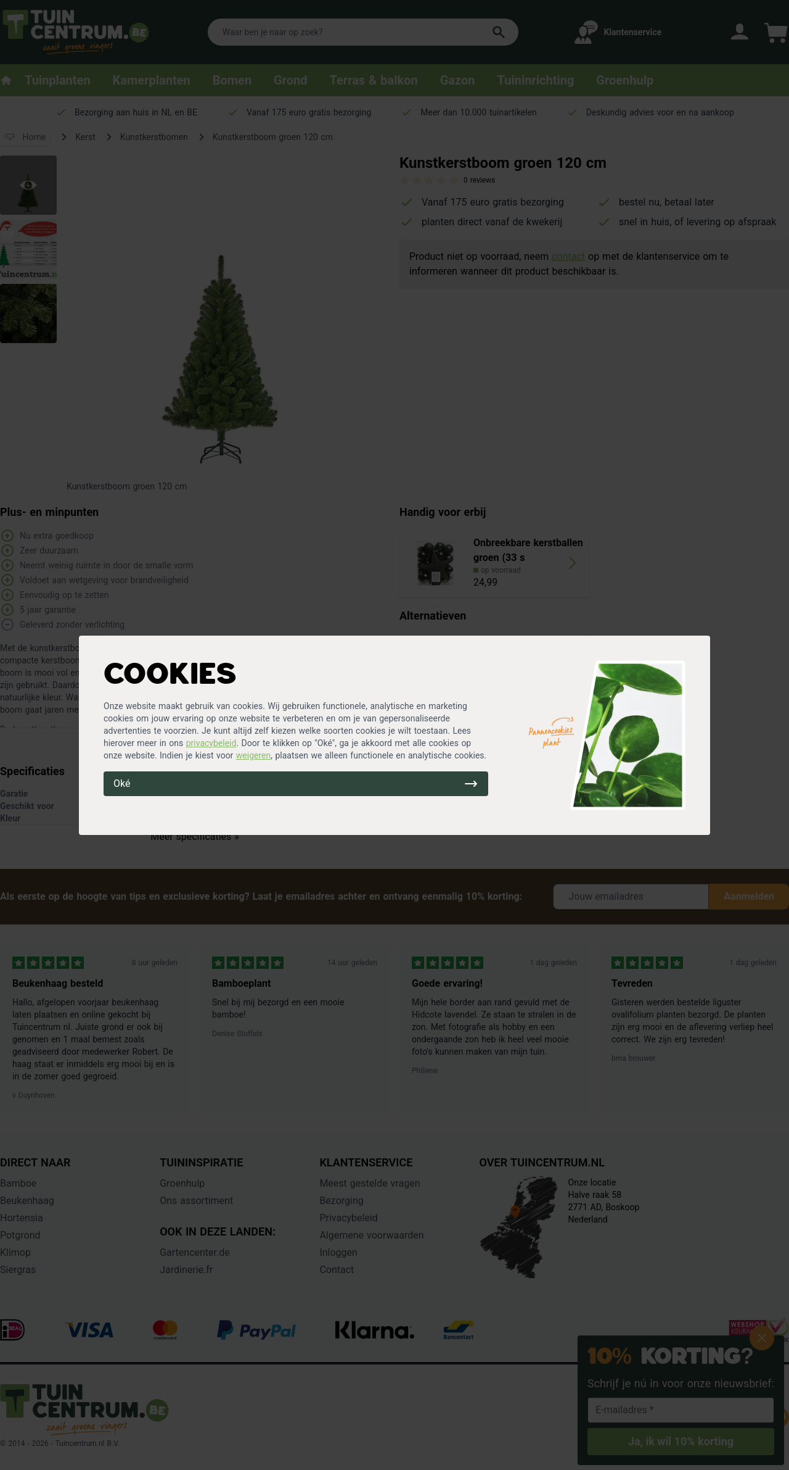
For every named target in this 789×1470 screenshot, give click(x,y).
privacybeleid (211, 743)
